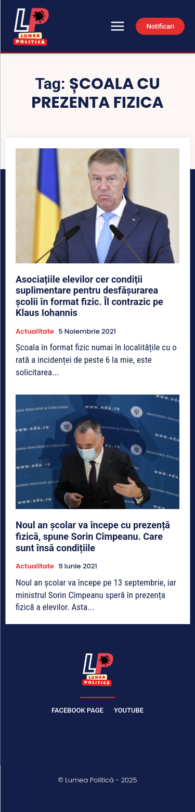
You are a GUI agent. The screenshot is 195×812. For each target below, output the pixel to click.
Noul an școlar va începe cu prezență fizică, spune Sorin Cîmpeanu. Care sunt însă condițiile (93, 536)
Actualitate (35, 331)
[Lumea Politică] (98, 668)
